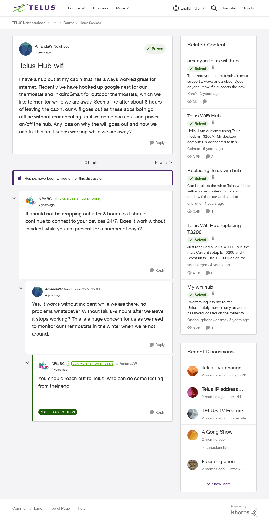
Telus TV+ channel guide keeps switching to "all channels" (222, 368)
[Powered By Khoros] (244, 511)
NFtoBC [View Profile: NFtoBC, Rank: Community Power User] (45, 199)
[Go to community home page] (35, 8)
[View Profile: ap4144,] (192, 392)
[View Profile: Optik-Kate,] (192, 414)
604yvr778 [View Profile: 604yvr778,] (237, 375)
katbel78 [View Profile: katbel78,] (236, 469)
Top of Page (60, 508)
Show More (218, 484)
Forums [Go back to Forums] (68, 23)
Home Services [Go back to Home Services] (90, 23)
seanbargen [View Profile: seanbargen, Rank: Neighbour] (197, 264)
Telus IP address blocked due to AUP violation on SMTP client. (224, 389)
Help (81, 508)
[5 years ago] (212, 148)
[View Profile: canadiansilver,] (192, 435)
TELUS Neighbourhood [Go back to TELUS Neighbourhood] (28, 23)
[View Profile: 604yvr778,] (192, 371)
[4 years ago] (213, 203)
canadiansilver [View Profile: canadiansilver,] (218, 447)
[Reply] (157, 142)
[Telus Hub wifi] (47, 205)
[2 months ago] (213, 375)
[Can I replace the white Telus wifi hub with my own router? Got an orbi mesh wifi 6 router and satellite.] (218, 191)
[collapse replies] (14, 198)
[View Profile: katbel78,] (192, 465)
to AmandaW (126, 363)
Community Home (27, 508)
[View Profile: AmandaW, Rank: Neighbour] (25, 49)
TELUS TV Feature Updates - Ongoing (223, 411)
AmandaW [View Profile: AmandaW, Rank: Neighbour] (43, 46)
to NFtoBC (91, 289)
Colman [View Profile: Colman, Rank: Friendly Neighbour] (193, 148)
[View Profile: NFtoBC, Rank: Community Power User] (30, 201)
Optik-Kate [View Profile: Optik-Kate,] (237, 417)
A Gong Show (217, 432)
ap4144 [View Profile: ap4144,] (235, 396)
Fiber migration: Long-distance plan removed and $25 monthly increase (223, 461)
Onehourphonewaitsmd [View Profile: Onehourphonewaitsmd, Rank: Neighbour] (206, 319)
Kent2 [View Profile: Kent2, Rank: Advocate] (192, 93)
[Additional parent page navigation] (54, 22)
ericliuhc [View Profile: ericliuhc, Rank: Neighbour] (194, 203)
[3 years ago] (209, 93)
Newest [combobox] (164, 162)
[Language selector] (189, 8)
